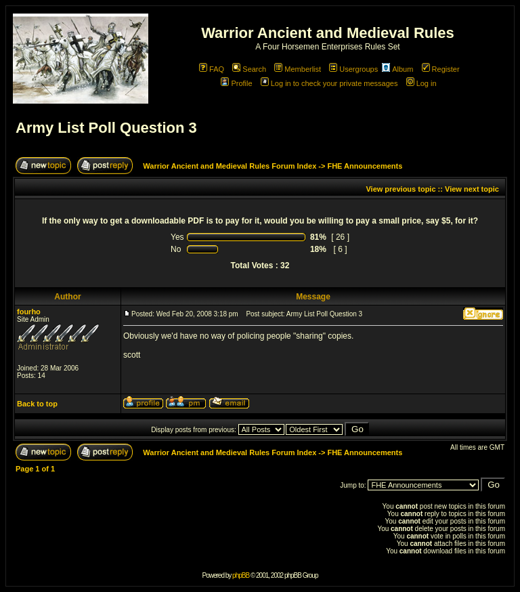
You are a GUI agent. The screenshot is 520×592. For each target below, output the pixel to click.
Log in (421, 83)
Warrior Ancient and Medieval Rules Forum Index (229, 166)
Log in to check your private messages (329, 83)
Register (441, 69)
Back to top (37, 404)
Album (397, 69)
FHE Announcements (364, 166)
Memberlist (297, 69)
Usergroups (353, 69)
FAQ (211, 69)
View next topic (472, 189)
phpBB (240, 575)
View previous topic (400, 189)
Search (249, 69)
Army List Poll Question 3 (106, 127)
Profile (236, 83)
